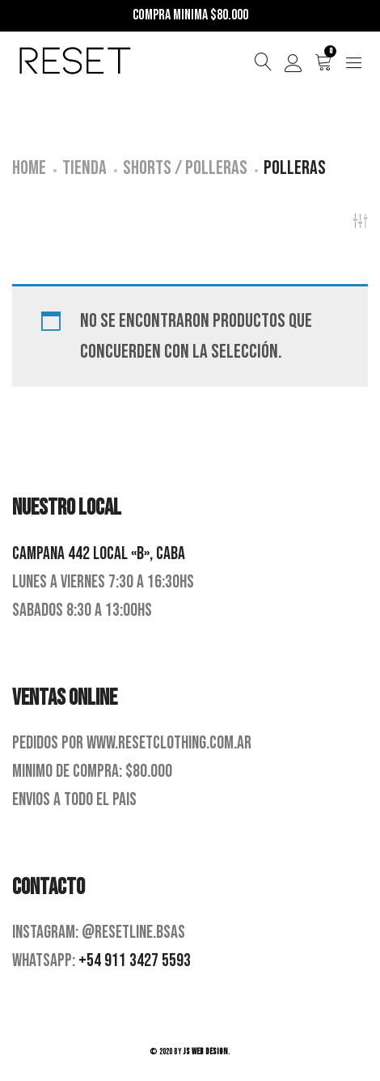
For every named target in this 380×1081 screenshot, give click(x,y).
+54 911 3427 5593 (134, 961)
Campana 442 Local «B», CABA (98, 554)
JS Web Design (206, 1051)
